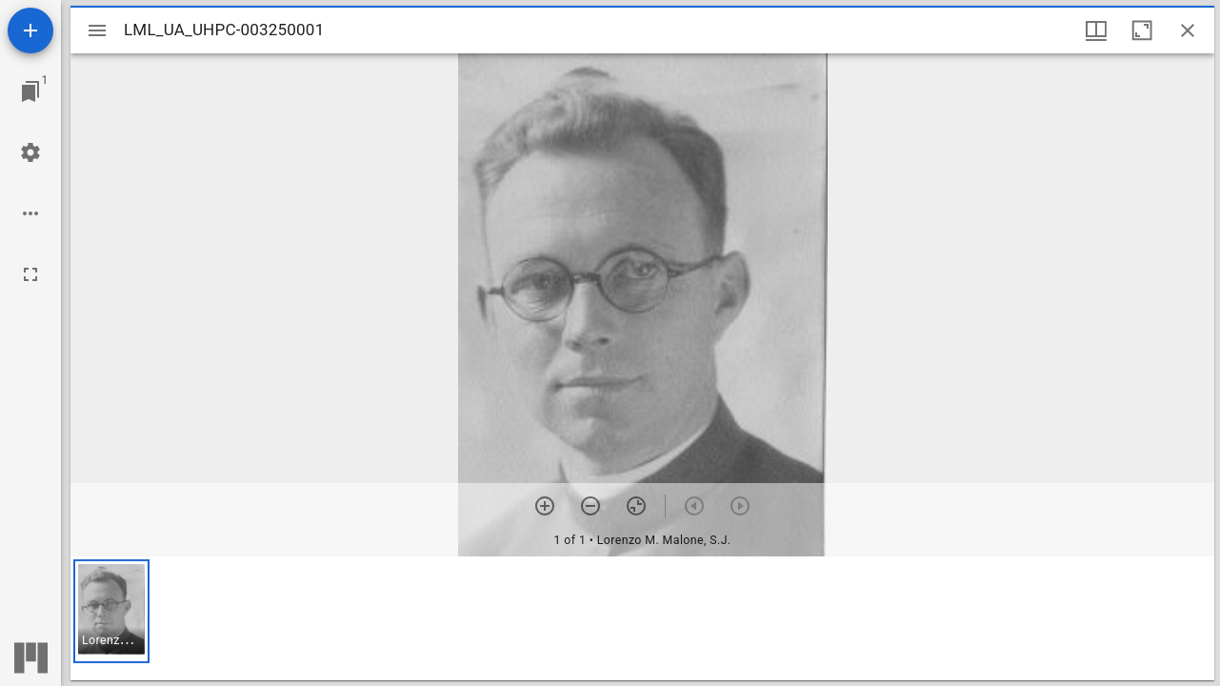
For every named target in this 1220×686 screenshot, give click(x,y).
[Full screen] (30, 274)
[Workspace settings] (30, 152)
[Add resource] (30, 30)
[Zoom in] (545, 506)
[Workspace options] (30, 213)
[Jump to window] (30, 91)
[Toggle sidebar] (97, 30)
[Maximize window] (1142, 30)
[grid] (642, 618)
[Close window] (1187, 30)
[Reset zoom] (636, 506)
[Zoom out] (590, 506)
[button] (111, 611)
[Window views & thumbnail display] (1096, 30)
